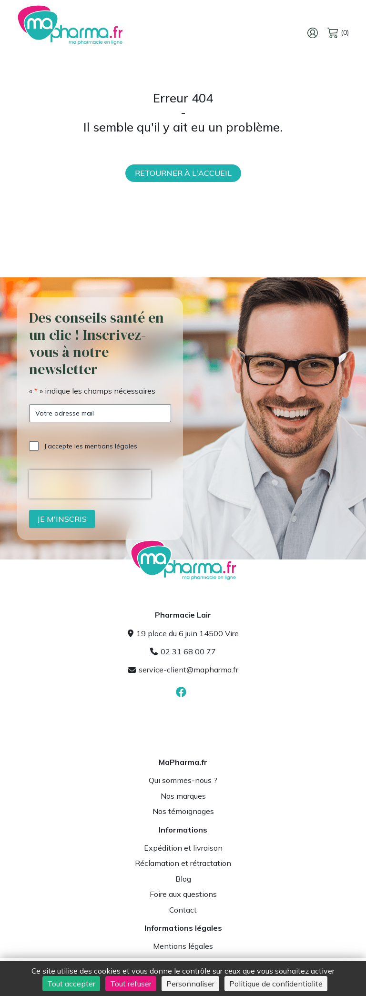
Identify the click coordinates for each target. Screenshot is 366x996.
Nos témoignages (183, 811)
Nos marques (183, 796)
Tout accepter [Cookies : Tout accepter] (71, 983)
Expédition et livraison (183, 848)
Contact (183, 910)
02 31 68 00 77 (183, 651)
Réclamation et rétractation (183, 863)
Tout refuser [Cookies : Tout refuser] (131, 983)
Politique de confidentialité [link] (276, 983)
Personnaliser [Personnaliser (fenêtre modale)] (190, 983)
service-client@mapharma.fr (183, 669)
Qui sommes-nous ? (183, 780)
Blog (183, 879)
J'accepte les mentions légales (90, 446)
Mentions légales (183, 946)
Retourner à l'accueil (183, 173)
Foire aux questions (183, 894)
